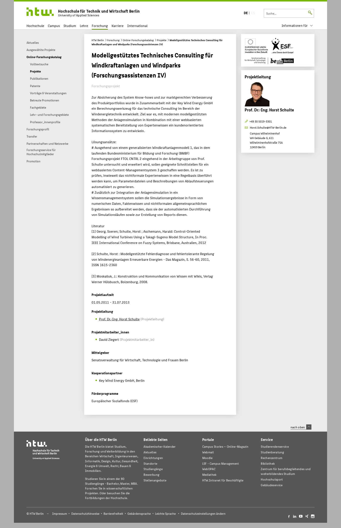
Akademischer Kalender (160, 446)
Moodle (207, 458)
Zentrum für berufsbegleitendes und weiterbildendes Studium (286, 471)
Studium (70, 25)
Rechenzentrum (271, 458)
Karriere (118, 25)
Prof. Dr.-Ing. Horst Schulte (119, 319)
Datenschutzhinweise (85, 513)
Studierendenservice (275, 446)
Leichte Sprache (165, 513)
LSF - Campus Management (220, 463)
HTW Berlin (98, 40)
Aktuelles (150, 452)
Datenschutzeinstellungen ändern (203, 513)
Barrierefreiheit (113, 513)
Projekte (161, 40)
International (137, 25)
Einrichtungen (153, 458)
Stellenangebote (155, 480)
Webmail (208, 452)
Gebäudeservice (271, 485)
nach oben (301, 427)
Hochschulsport (272, 479)
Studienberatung (272, 452)
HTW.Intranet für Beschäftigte (223, 480)
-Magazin (225, 446)
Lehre (84, 25)
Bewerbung (151, 474)
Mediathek (209, 474)
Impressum (59, 513)
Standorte (150, 463)
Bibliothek (268, 463)
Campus (54, 25)
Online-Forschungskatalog (138, 40)
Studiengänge (153, 469)
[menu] (297, 25)
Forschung (100, 25)
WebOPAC (209, 469)
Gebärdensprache (139, 513)
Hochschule (35, 25)
